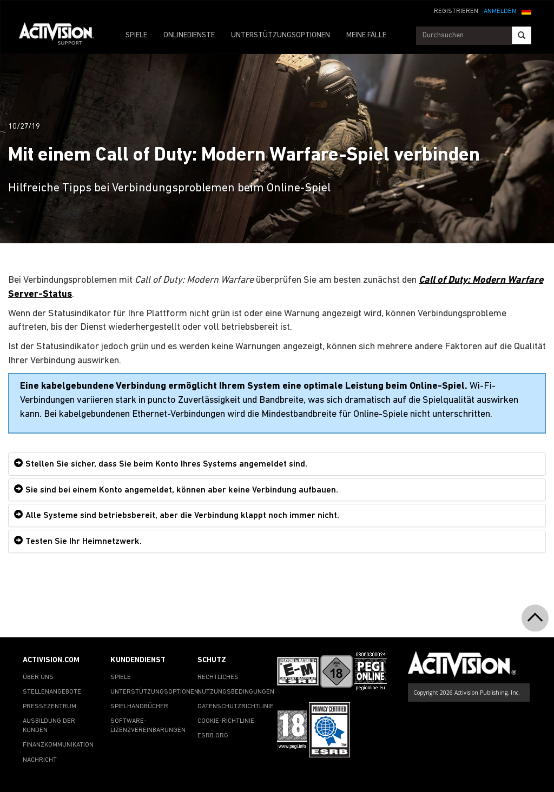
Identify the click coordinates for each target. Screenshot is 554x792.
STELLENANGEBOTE (52, 692)
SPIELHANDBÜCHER (139, 706)
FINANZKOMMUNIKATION (58, 745)
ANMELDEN (500, 11)
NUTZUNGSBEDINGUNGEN (235, 692)
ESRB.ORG (212, 736)
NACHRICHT (40, 760)
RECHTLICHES (218, 677)
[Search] (521, 35)
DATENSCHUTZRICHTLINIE (235, 706)
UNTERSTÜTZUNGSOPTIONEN (280, 35)
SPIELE (136, 35)
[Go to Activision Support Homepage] (62, 35)
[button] (526, 10)
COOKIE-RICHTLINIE (225, 721)
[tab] (277, 464)
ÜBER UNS (38, 677)
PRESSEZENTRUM (49, 706)
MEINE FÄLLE (366, 35)
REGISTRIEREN (456, 11)
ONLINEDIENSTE (189, 35)
